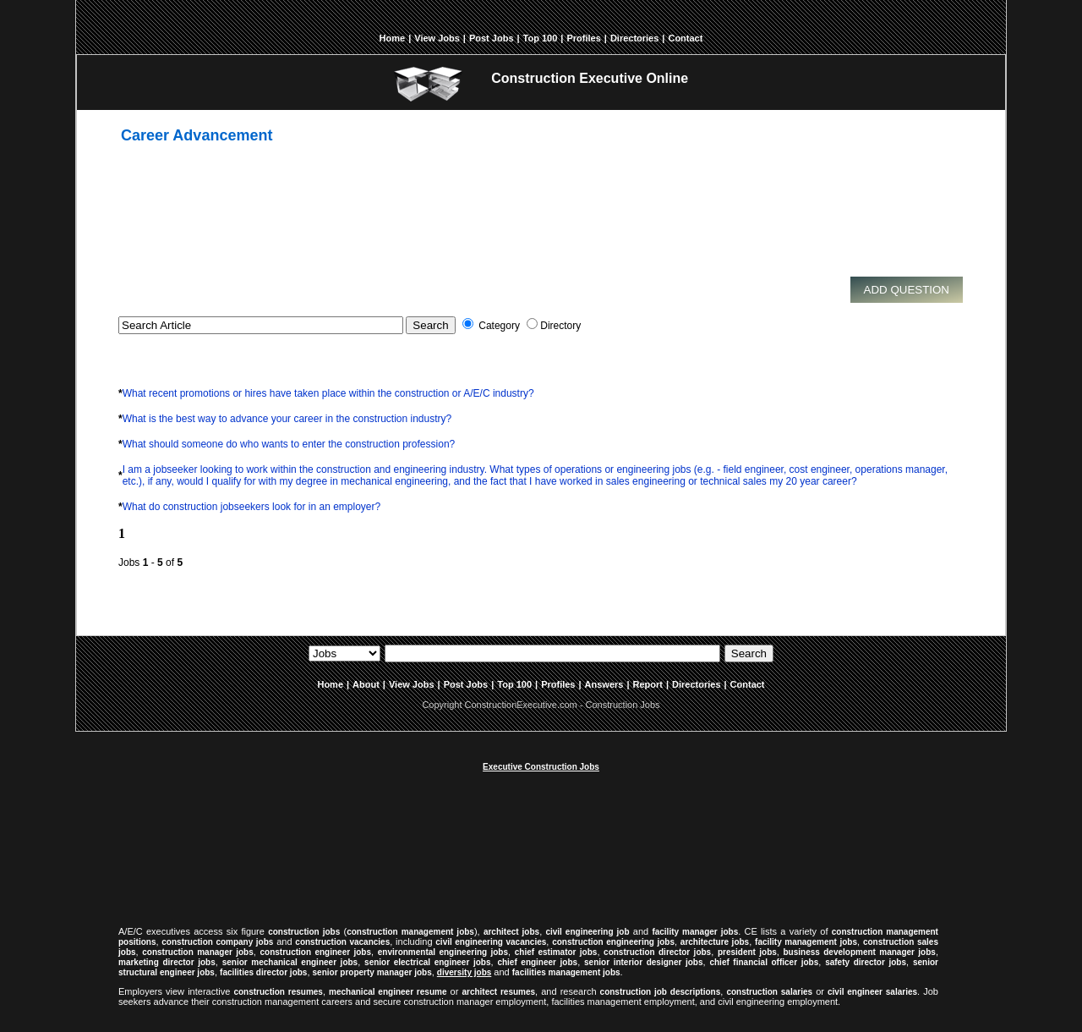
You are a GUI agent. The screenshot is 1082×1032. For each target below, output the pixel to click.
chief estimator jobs (556, 952)
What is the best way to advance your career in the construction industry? (287, 419)
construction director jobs (657, 952)
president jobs (747, 952)
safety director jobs (865, 962)
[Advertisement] (528, 222)
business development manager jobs (860, 952)
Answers (604, 684)
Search (749, 653)
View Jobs (437, 38)
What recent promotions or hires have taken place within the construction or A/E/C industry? (328, 393)
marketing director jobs (167, 962)
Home (393, 38)
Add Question (906, 289)
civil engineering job (587, 931)
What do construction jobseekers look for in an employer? (252, 507)
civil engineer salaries (872, 991)
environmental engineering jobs (443, 952)
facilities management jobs (566, 972)
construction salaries (769, 991)
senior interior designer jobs (643, 962)
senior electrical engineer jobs (427, 962)
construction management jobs (410, 931)
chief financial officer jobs (763, 962)
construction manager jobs (198, 952)
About (366, 684)
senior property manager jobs (372, 972)
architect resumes (498, 991)
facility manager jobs (695, 931)
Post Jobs (491, 38)
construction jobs (304, 931)
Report (648, 684)
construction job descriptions (660, 991)
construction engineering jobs (613, 942)
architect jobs (511, 931)
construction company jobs (217, 942)
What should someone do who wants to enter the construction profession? (289, 444)
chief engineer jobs (537, 962)
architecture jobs (714, 942)
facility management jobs (806, 942)
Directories (634, 38)
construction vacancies (342, 942)
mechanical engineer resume (387, 991)
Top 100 (540, 38)
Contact (685, 38)
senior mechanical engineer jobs (290, 962)
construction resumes (278, 991)
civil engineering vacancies (490, 942)
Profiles (583, 38)
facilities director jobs (263, 972)
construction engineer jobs (316, 952)
